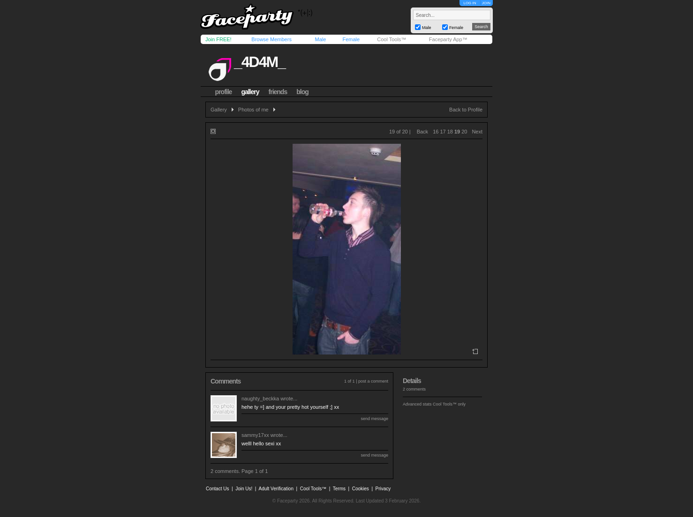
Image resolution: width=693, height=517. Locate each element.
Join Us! (243, 488)
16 (435, 131)
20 (464, 131)
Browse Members (271, 39)
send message (374, 418)
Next (477, 131)
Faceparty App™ (448, 39)
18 (450, 131)
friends (278, 92)
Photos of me (253, 109)
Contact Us (217, 488)
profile (223, 92)
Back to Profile (465, 109)
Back (422, 131)
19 (457, 131)
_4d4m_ (259, 61)
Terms (339, 488)
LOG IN (469, 3)
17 (442, 131)
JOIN (486, 3)
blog (302, 92)
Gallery (219, 109)
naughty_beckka (260, 398)
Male (320, 39)
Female (351, 39)
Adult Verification (276, 488)
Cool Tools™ (391, 39)
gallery (250, 92)
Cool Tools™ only (449, 404)
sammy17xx (255, 435)
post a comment (373, 381)
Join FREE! (218, 39)
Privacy (383, 488)
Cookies (360, 488)
